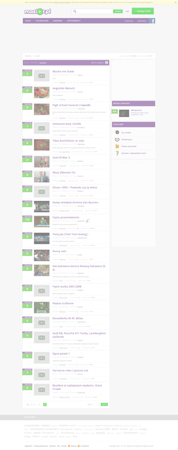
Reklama (53, 446)
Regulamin (28, 446)
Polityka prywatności (41, 446)
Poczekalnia (84, 446)
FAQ (58, 446)
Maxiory (73, 446)
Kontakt (64, 446)
